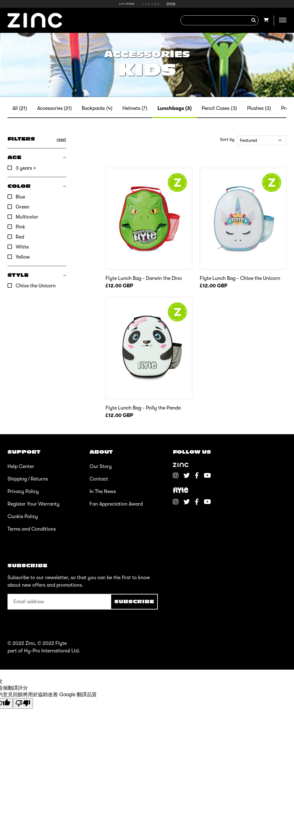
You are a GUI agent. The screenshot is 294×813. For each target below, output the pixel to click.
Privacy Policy (23, 491)
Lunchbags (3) (174, 108)
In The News (103, 491)
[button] (37, 157)
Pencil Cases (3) (219, 108)
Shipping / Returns (28, 479)
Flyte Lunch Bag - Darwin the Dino (144, 278)
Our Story (101, 466)
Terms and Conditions (32, 529)
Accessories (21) (54, 108)
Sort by (227, 139)
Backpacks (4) (97, 108)
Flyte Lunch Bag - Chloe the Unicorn (240, 278)
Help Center (21, 466)
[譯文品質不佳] (23, 703)
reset (61, 139)
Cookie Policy (23, 516)
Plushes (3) (259, 108)
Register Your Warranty (33, 504)
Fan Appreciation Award (116, 504)
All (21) (20, 108)
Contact (99, 479)
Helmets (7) (134, 108)
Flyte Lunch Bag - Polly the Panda (143, 408)
